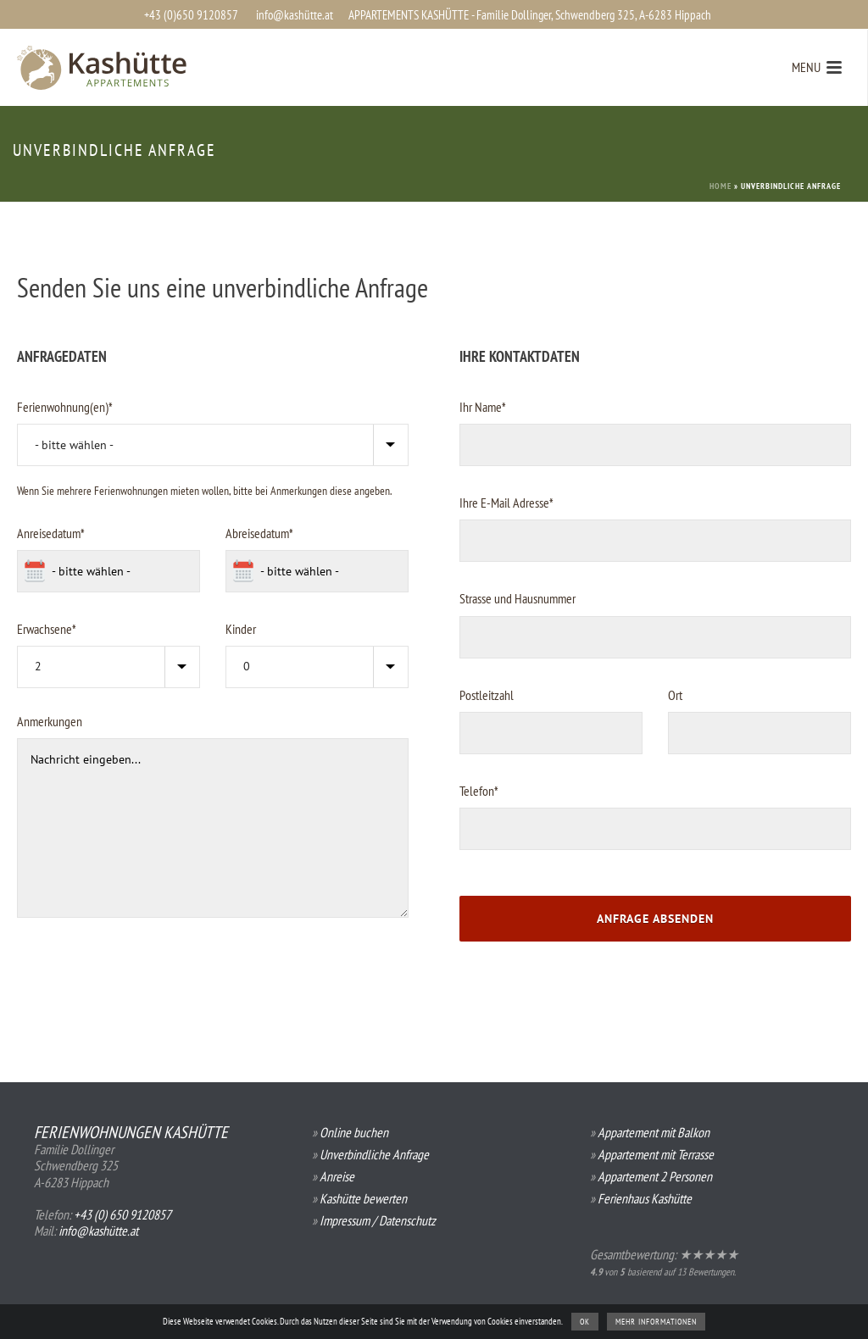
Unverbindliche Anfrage (374, 1154)
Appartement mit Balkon (653, 1132)
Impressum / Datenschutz (378, 1220)
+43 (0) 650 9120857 (122, 1214)
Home (720, 186)
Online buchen (354, 1132)
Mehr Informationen (656, 1321)
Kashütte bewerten (363, 1198)
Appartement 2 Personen (655, 1176)
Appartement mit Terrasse (656, 1154)
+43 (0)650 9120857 (191, 15)
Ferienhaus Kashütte (645, 1198)
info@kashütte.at (294, 15)
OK (585, 1321)
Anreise (337, 1176)
